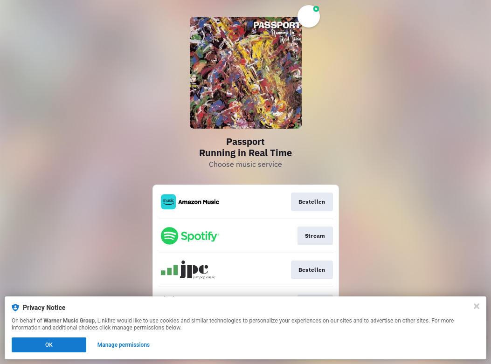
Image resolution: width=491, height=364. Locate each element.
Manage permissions (123, 345)
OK (49, 345)
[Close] (476, 306)
